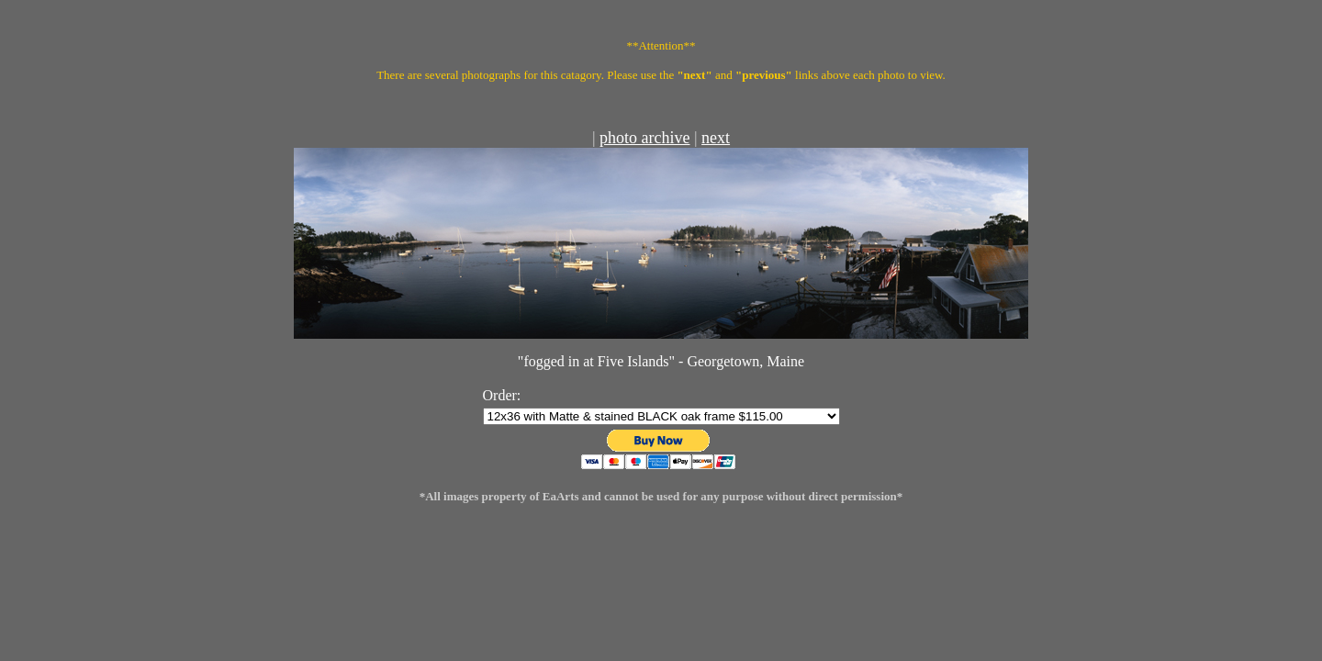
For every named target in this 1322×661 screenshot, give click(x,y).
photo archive (644, 138)
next (715, 138)
